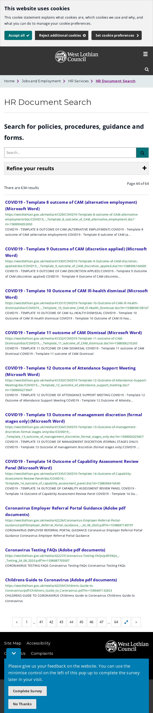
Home (9, 81)
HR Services (78, 81)
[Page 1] (26, 622)
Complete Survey (27, 691)
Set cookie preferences (115, 35)
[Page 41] (41, 622)
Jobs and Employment (41, 81)
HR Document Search (116, 81)
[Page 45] (81, 622)
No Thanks (22, 704)
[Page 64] (116, 622)
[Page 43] (61, 622)
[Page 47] (101, 622)
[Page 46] (91, 622)
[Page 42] (51, 622)
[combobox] (70, 152)
